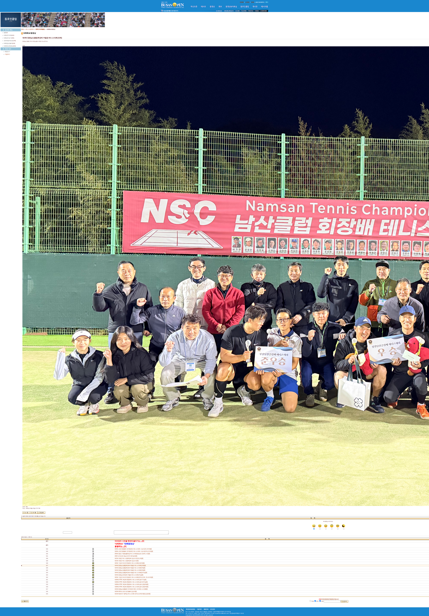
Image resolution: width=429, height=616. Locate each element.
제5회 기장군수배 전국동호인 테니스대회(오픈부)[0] (130, 563)
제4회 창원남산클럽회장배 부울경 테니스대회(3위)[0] (130, 568)
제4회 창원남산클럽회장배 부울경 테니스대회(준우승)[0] (131, 572)
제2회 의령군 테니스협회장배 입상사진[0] (127, 561)
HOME (242, 2)
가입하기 (7, 54)
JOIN (252, 2)
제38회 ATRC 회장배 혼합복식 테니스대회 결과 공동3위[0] (132, 586)
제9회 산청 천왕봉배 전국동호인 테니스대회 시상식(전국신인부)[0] (134, 551)
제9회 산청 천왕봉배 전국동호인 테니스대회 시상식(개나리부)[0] (133, 549)
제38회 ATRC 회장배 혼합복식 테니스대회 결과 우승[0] (131, 579)
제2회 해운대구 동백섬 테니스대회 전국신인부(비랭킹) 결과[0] (133, 594)
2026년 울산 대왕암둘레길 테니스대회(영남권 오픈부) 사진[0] (133, 553)
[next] (336, 599)
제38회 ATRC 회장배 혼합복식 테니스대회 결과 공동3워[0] (132, 584)
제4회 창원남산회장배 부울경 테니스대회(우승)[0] (129, 575)
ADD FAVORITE (260, 2)
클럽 (22, 29)
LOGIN (247, 2)
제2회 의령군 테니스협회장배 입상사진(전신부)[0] (129, 558)
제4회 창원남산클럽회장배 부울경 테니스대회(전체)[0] (130, 565)
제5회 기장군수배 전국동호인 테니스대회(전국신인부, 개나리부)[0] (134, 577)
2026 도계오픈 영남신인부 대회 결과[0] (126, 556)
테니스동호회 (30, 29)
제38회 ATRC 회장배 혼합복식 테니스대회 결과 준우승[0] (131, 582)
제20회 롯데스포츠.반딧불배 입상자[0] (126, 591)
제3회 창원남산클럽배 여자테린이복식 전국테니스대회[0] (131, 589)
